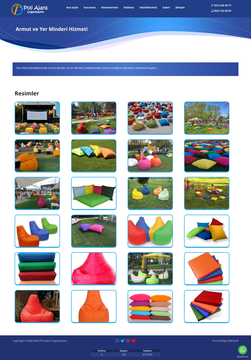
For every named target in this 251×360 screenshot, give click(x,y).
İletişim (180, 7)
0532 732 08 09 (221, 10)
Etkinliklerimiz (148, 7)
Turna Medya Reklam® (225, 340)
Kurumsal (90, 7)
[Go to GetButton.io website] (242, 356)
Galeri (166, 7)
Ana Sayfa (72, 7)
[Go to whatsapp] (242, 349)
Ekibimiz (129, 7)
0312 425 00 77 (221, 5)
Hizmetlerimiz (109, 7)
